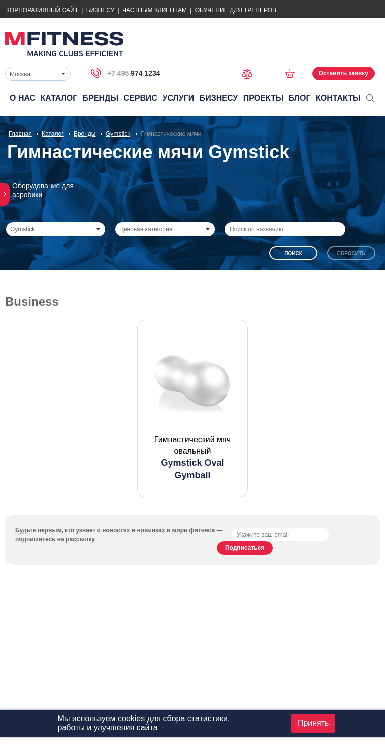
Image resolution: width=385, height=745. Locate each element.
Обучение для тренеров (235, 10)
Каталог (59, 98)
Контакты (338, 98)
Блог (300, 98)
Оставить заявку (343, 73)
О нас (22, 98)
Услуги (178, 98)
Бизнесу (100, 10)
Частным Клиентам (154, 10)
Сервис (141, 98)
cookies (131, 718)
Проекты (263, 98)
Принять (313, 723)
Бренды (100, 98)
